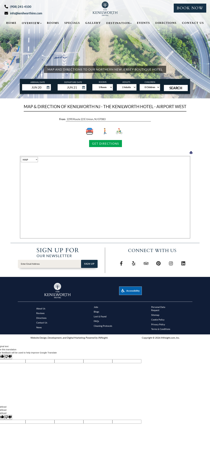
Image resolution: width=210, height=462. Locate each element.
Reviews (40, 313)
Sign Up (89, 263)
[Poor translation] (8, 356)
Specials (72, 23)
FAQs (96, 321)
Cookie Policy (157, 319)
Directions (41, 318)
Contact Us (193, 23)
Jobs (96, 307)
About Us (40, 308)
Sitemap (155, 315)
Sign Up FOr (58, 250)
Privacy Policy (158, 324)
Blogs (96, 311)
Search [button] (175, 88)
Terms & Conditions (160, 329)
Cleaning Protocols (103, 326)
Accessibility (130, 290)
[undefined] (8, 417)
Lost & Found (100, 316)
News (39, 327)
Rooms (53, 23)
